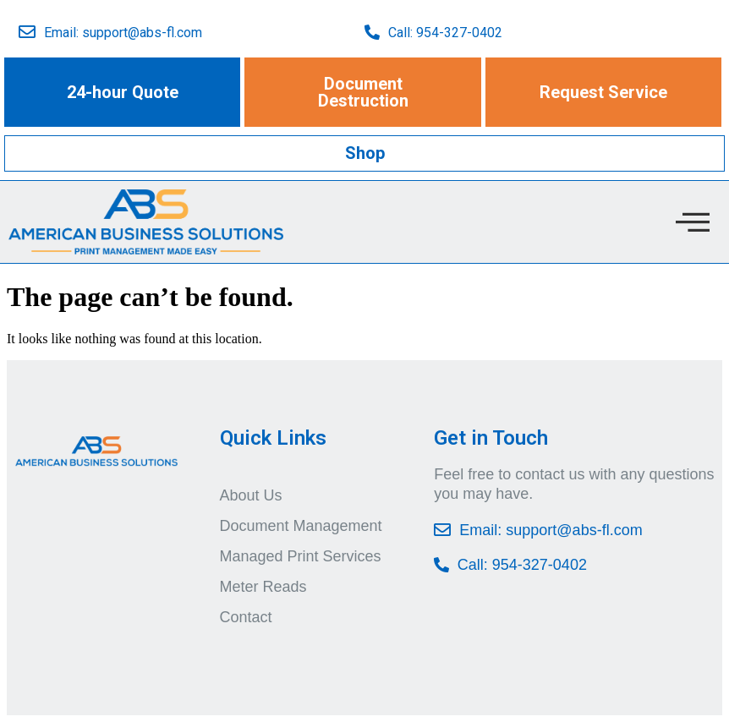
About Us (251, 495)
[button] (123, 92)
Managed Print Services (300, 556)
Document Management (301, 525)
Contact (246, 617)
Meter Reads (263, 586)
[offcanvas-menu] (692, 222)
